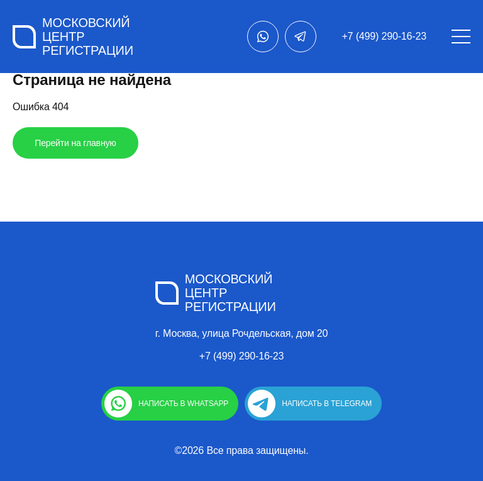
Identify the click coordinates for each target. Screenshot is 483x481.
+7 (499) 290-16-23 (383, 36)
